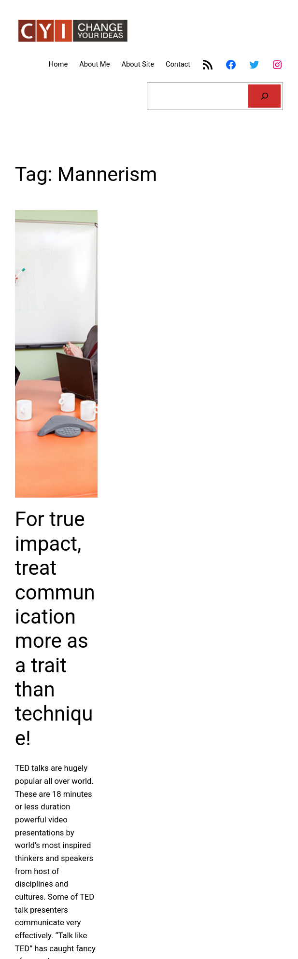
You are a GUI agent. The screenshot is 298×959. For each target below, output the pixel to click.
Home (58, 64)
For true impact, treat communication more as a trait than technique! (55, 628)
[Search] (264, 96)
